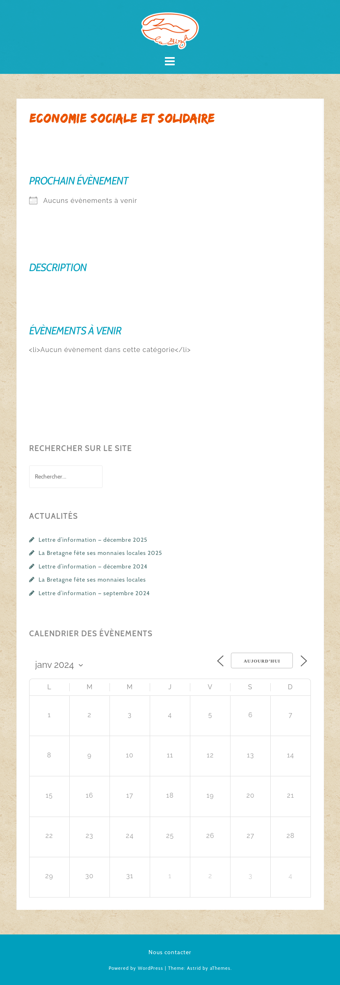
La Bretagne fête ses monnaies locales (92, 579)
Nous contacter (170, 952)
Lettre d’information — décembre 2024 (93, 566)
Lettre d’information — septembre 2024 (94, 593)
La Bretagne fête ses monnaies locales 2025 (100, 553)
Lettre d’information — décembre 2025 (93, 539)
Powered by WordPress (136, 968)
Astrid (194, 968)
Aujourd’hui (262, 660)
